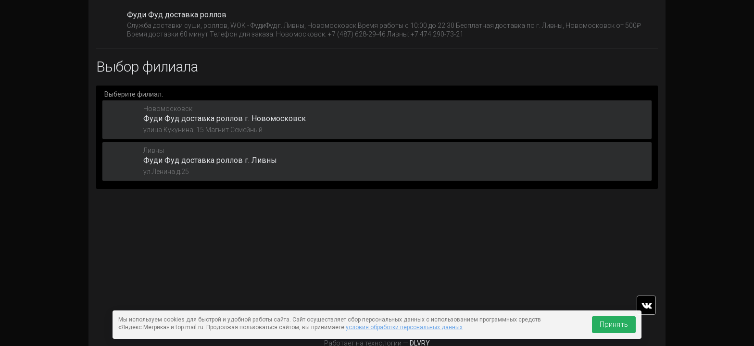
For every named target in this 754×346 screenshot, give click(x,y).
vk (646, 305)
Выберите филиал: (133, 94)
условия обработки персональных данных (404, 327)
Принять (614, 324)
